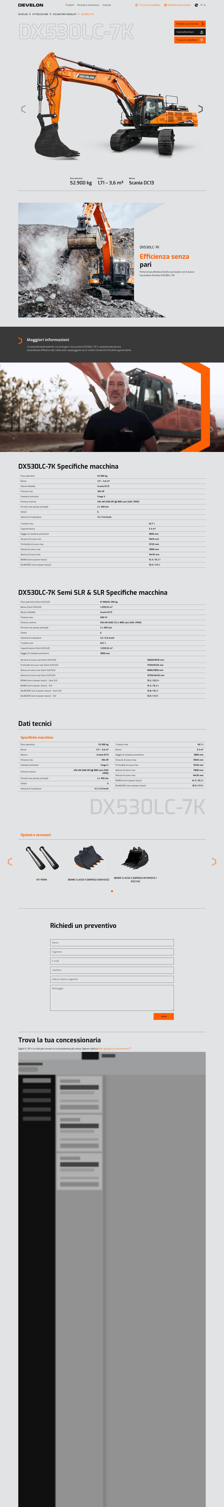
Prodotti (70, 5)
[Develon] (30, 5)
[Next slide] (200, 109)
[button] (112, 891)
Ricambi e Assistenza (88, 5)
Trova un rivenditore (147, 5)
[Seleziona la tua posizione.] (196, 5)
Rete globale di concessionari (115, 1048)
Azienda (107, 5)
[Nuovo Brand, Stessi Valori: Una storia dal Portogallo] (112, 407)
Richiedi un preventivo (177, 5)
